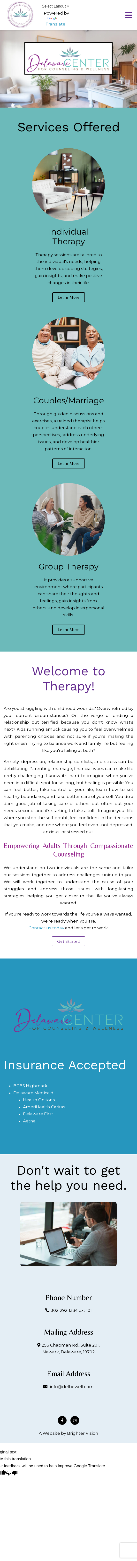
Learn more (69, 297)
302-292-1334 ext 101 (71, 1310)
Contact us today (46, 927)
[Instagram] (74, 1420)
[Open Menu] (128, 15)
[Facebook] (62, 1420)
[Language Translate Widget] (55, 6)
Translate (55, 21)
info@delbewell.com (72, 1386)
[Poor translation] (12, 1473)
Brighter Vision (82, 1433)
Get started (68, 941)
